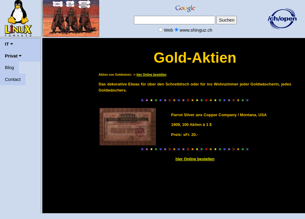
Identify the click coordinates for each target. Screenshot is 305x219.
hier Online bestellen (151, 74)
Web (168, 30)
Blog (9, 67)
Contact (13, 79)
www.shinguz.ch (196, 30)
